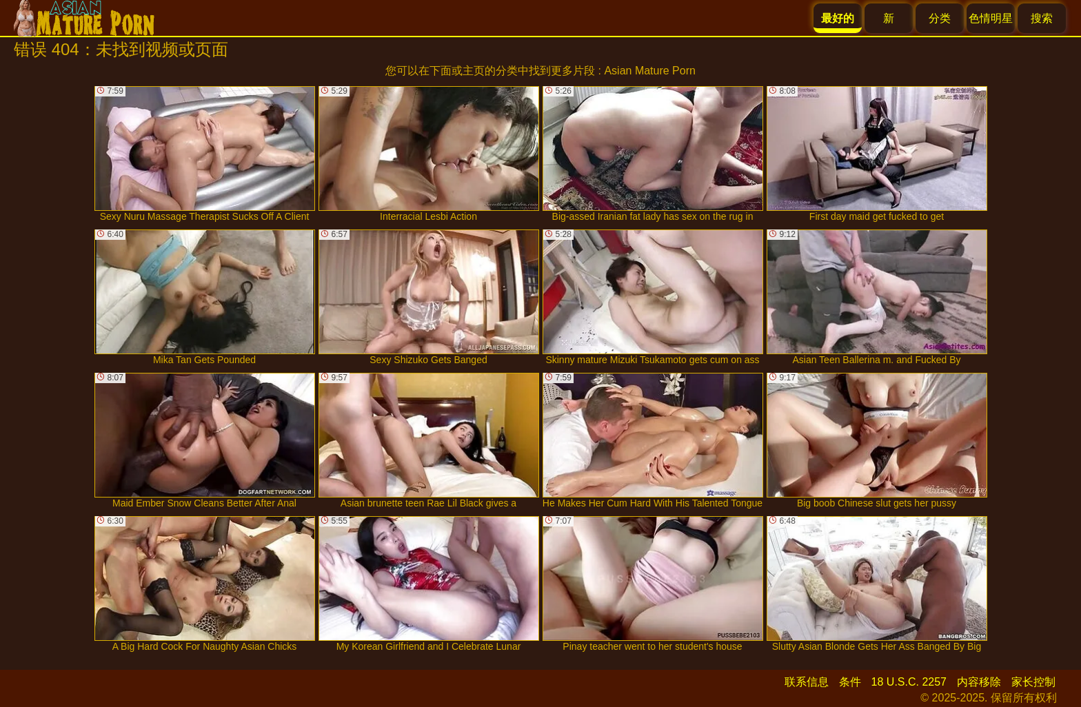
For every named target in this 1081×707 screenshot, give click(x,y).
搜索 (1042, 18)
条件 (850, 682)
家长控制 (1033, 682)
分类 (940, 18)
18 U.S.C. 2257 (909, 682)
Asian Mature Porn (650, 70)
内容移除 (979, 682)
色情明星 (991, 18)
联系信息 (807, 682)
